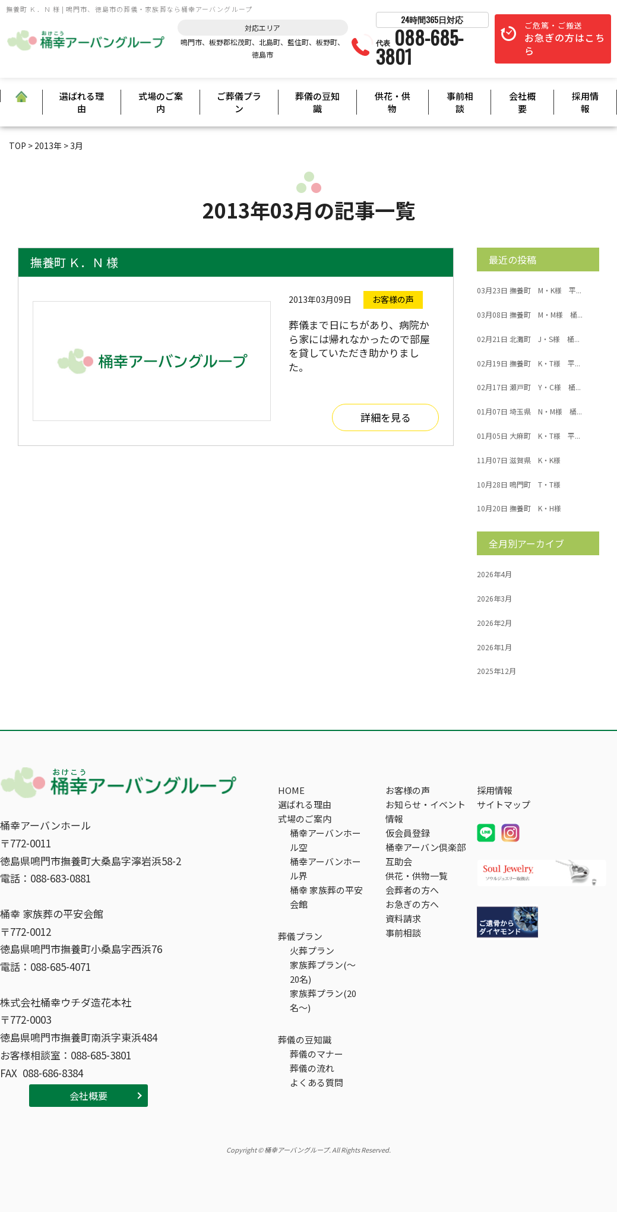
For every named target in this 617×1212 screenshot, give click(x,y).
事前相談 (460, 102)
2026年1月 (494, 647)
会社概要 (522, 102)
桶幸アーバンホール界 (325, 868)
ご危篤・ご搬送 (564, 39)
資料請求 (403, 918)
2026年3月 (494, 598)
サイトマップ (503, 804)
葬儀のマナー (316, 1054)
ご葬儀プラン (239, 102)
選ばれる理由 (81, 102)
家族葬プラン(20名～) (323, 1000)
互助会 (398, 861)
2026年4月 (494, 574)
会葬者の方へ (412, 890)
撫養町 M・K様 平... (529, 290)
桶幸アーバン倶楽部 (425, 847)
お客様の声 (407, 790)
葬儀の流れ (312, 1068)
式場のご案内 (160, 102)
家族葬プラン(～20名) (323, 971)
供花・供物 (392, 102)
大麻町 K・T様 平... (528, 436)
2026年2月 (494, 623)
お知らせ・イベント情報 (425, 811)
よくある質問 (316, 1082)
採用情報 (585, 102)
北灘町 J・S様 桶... (528, 339)
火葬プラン (312, 950)
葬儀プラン (300, 936)
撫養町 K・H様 (519, 508)
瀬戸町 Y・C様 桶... (529, 387)
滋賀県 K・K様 (519, 460)
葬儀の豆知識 (317, 102)
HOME (291, 790)
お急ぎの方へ (412, 904)
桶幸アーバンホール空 (325, 840)
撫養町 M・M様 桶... (530, 314)
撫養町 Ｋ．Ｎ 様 (74, 262)
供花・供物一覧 (416, 875)
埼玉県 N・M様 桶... (529, 411)
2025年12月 (496, 671)
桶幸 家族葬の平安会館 (326, 897)
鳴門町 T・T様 (519, 484)
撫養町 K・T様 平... (528, 363)
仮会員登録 (407, 833)
